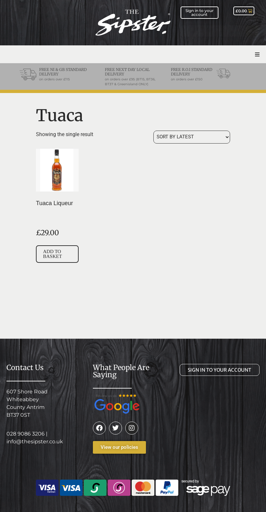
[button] (257, 54)
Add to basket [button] (52, 254)
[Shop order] (191, 137)
